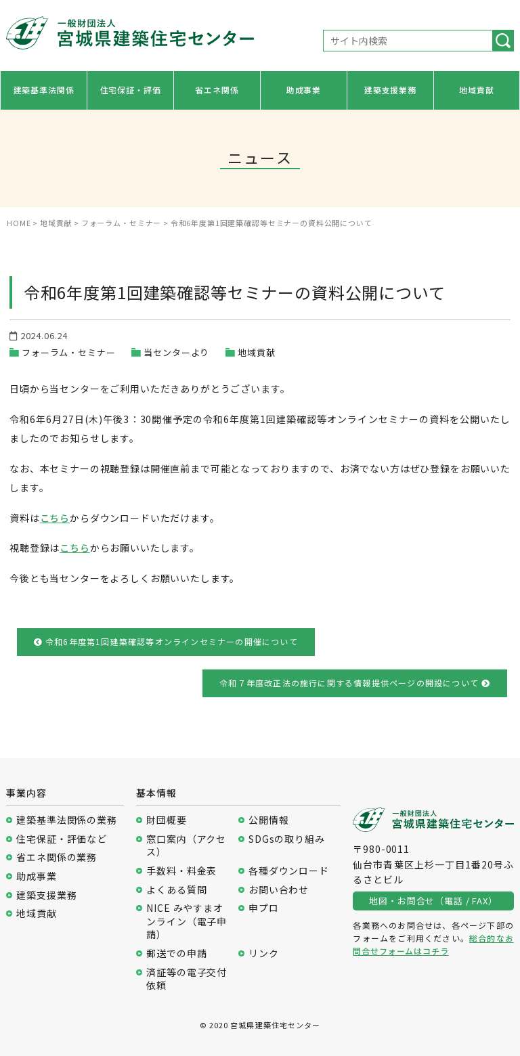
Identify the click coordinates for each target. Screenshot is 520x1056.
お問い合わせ (278, 889)
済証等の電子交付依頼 (186, 979)
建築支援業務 (390, 89)
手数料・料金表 (181, 870)
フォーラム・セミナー (68, 352)
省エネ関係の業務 (56, 857)
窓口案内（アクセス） (186, 846)
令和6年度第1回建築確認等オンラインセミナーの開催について (166, 641)
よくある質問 (176, 889)
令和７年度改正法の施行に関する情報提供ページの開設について (354, 682)
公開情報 (268, 820)
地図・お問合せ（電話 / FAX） (433, 900)
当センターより (176, 352)
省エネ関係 (216, 89)
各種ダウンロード (288, 870)
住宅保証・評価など (61, 839)
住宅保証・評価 (130, 89)
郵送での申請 (176, 953)
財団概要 (166, 820)
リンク (263, 953)
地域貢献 (476, 89)
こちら (55, 518)
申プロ (263, 908)
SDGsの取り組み (286, 839)
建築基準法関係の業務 (66, 820)
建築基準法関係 (44, 89)
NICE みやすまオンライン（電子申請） (186, 921)
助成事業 (303, 89)
